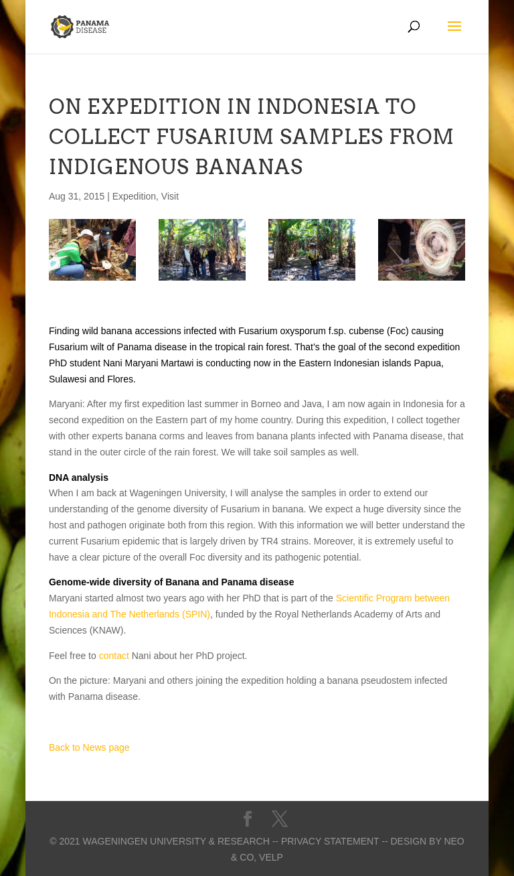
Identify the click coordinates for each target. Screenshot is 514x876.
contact (114, 655)
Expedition (134, 196)
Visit (170, 196)
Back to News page (89, 747)
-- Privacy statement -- (330, 841)
